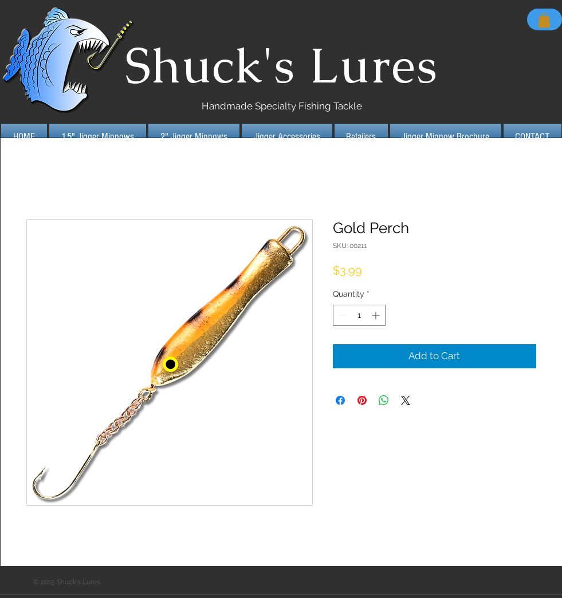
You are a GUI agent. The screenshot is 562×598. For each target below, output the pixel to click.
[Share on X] (405, 400)
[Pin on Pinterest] (362, 400)
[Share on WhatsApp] (384, 400)
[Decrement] (342, 315)
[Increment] (377, 315)
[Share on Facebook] (340, 400)
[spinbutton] (359, 315)
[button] (544, 20)
